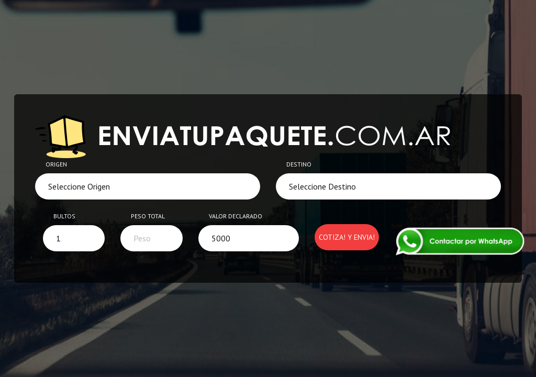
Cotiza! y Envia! (347, 237)
